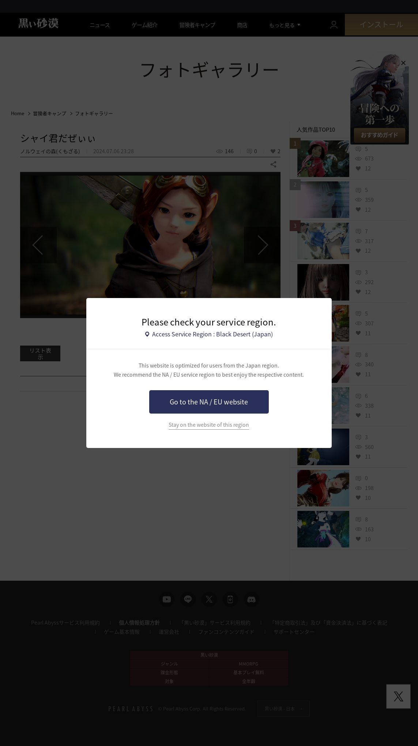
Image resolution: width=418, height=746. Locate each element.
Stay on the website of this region (209, 425)
